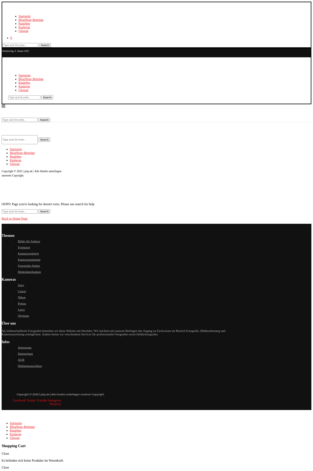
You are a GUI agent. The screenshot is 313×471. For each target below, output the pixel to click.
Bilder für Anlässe (29, 241)
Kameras (24, 27)
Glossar (23, 31)
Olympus (23, 315)
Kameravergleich (28, 253)
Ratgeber (24, 23)
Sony (21, 285)
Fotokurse (24, 247)
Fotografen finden (29, 265)
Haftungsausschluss (30, 366)
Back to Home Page (15, 218)
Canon (22, 291)
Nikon (22, 297)
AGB (21, 359)
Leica (21, 309)
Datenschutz (25, 353)
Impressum (25, 347)
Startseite (25, 16)
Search (45, 45)
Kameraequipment (29, 259)
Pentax (22, 303)
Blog (31, 20)
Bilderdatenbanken (29, 272)
